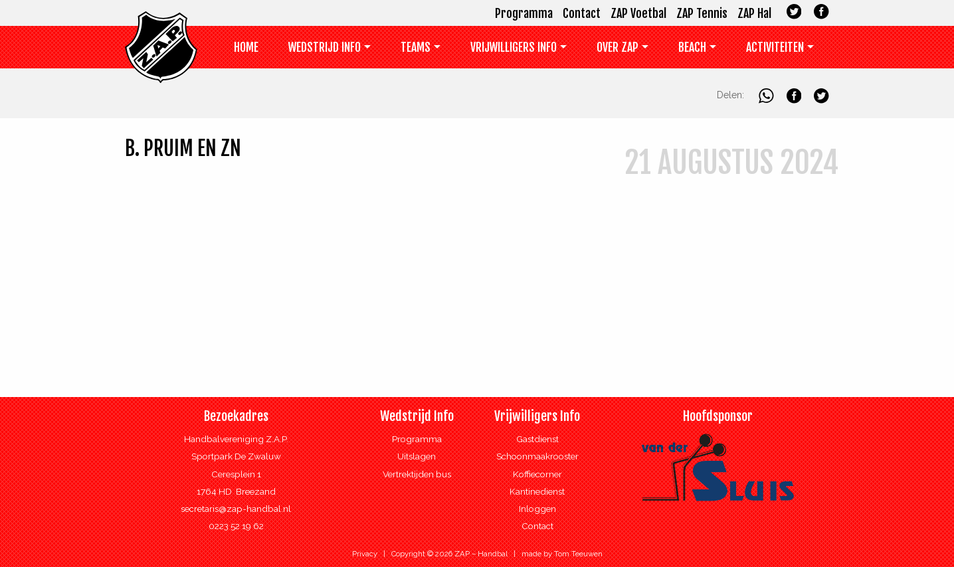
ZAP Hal (754, 13)
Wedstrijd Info (324, 47)
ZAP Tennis (701, 13)
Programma (524, 13)
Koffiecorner (537, 474)
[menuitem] (246, 50)
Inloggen (537, 508)
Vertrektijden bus (417, 474)
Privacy (364, 553)
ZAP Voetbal (638, 13)
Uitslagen (416, 456)
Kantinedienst (537, 491)
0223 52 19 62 (236, 526)
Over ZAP (617, 47)
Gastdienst (537, 439)
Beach (692, 47)
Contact (582, 13)
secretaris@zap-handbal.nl (236, 508)
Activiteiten (775, 47)
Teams (415, 47)
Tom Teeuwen (578, 553)
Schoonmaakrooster (537, 456)
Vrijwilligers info (513, 47)
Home (246, 47)
